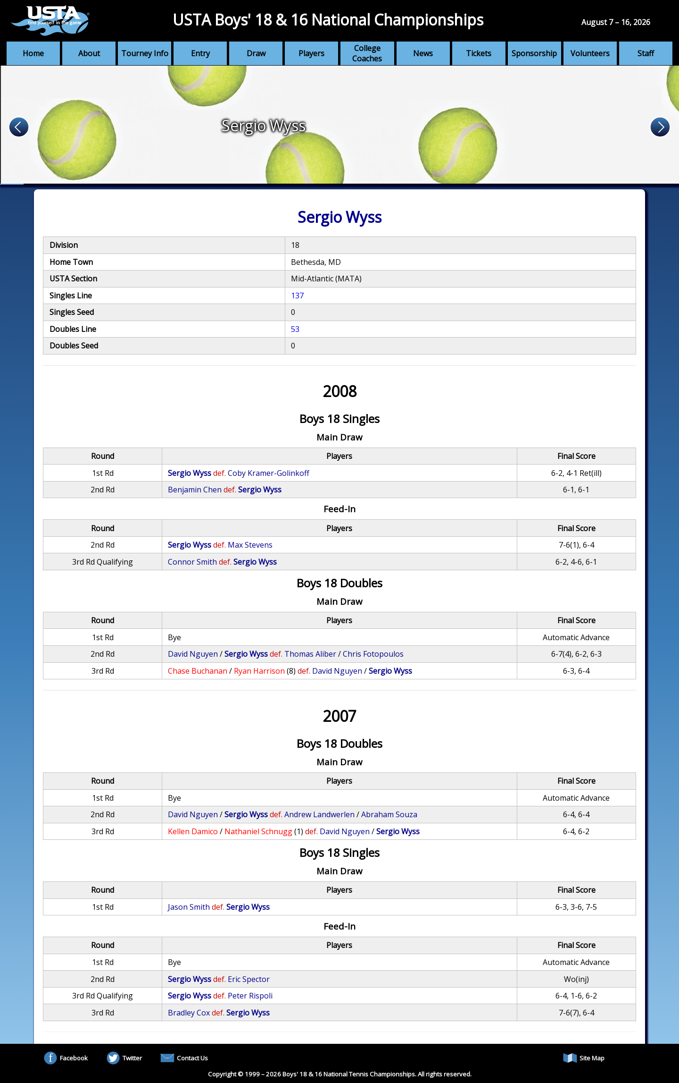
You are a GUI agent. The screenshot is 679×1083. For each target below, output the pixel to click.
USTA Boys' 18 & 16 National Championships (328, 19)
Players (311, 53)
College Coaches (367, 53)
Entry (200, 53)
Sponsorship (534, 53)
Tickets (478, 53)
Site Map (583, 1058)
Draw (256, 53)
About (89, 53)
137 (297, 295)
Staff (646, 53)
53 (295, 329)
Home (33, 53)
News (423, 53)
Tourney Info (144, 53)
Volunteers (590, 53)
